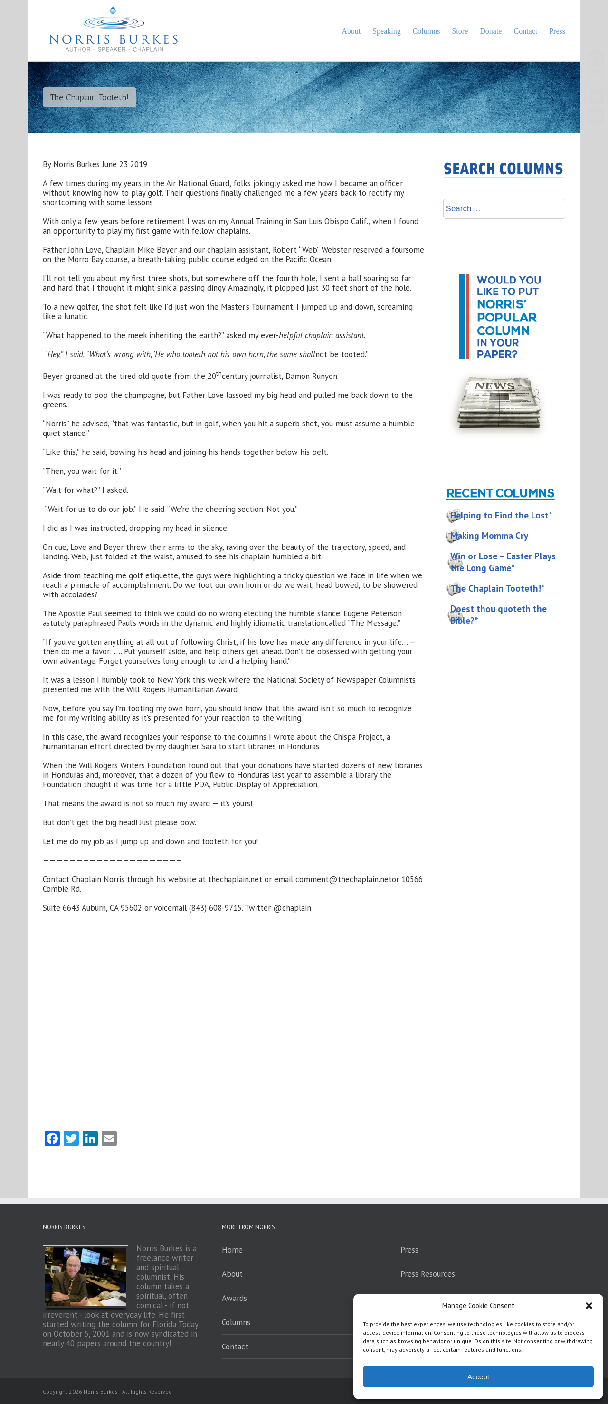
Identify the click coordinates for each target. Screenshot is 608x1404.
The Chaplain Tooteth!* (497, 588)
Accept (478, 1377)
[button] (589, 1305)
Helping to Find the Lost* (501, 515)
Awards (234, 1298)
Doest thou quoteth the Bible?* (498, 614)
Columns (236, 1322)
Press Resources (427, 1274)
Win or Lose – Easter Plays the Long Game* (503, 562)
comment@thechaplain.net (343, 879)
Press (409, 1249)
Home (232, 1249)
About (232, 1274)
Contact (235, 1346)
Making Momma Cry (489, 535)
